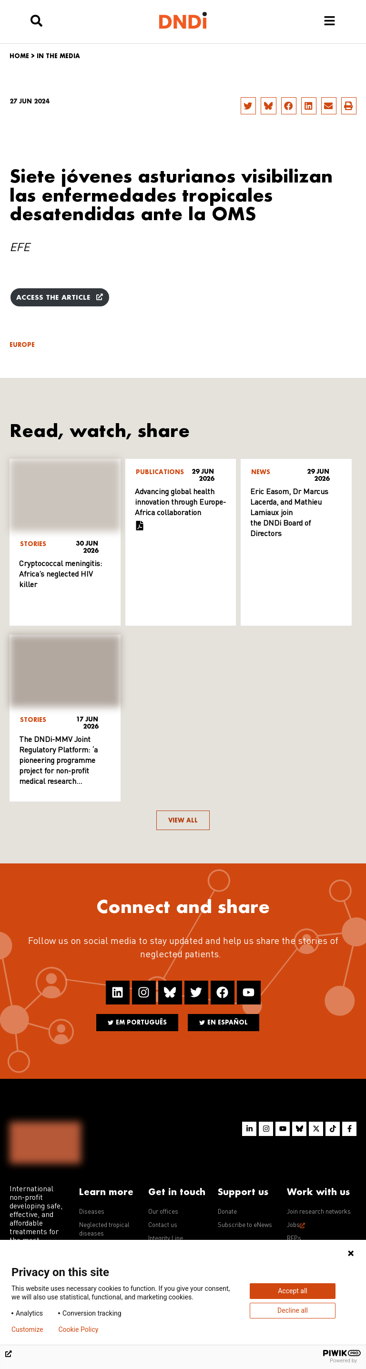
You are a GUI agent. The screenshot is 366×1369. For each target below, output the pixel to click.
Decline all (292, 1310)
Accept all (292, 1291)
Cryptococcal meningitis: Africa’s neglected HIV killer (60, 574)
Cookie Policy (78, 1329)
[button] (248, 105)
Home (19, 56)
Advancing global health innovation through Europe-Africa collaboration (180, 502)
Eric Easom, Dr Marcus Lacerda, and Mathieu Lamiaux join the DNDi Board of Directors (289, 513)
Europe (22, 344)
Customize (27, 1329)
